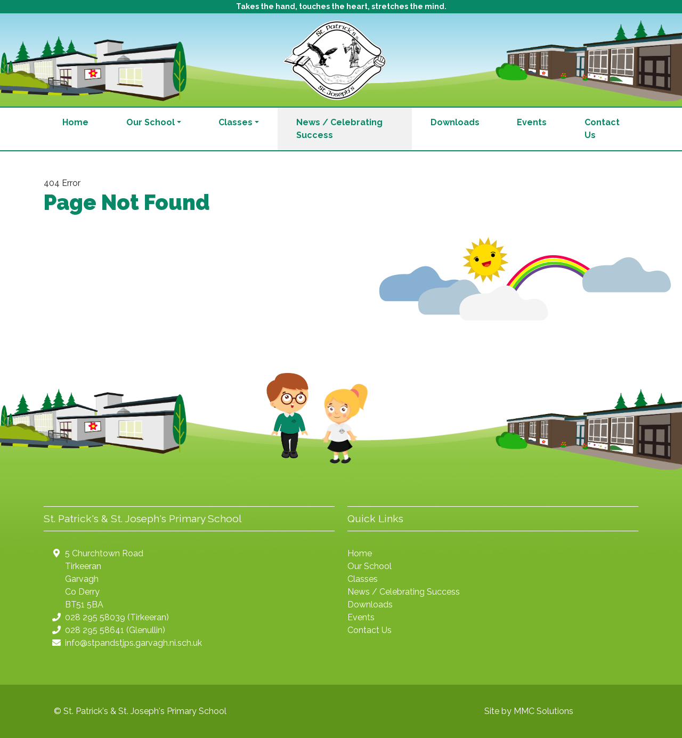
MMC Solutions (543, 711)
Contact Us (602, 128)
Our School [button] (150, 122)
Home (75, 122)
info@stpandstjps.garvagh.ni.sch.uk (133, 643)
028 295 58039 (95, 617)
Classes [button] (235, 122)
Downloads (455, 122)
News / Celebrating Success (339, 128)
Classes (362, 579)
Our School (369, 566)
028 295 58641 (94, 630)
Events (532, 122)
